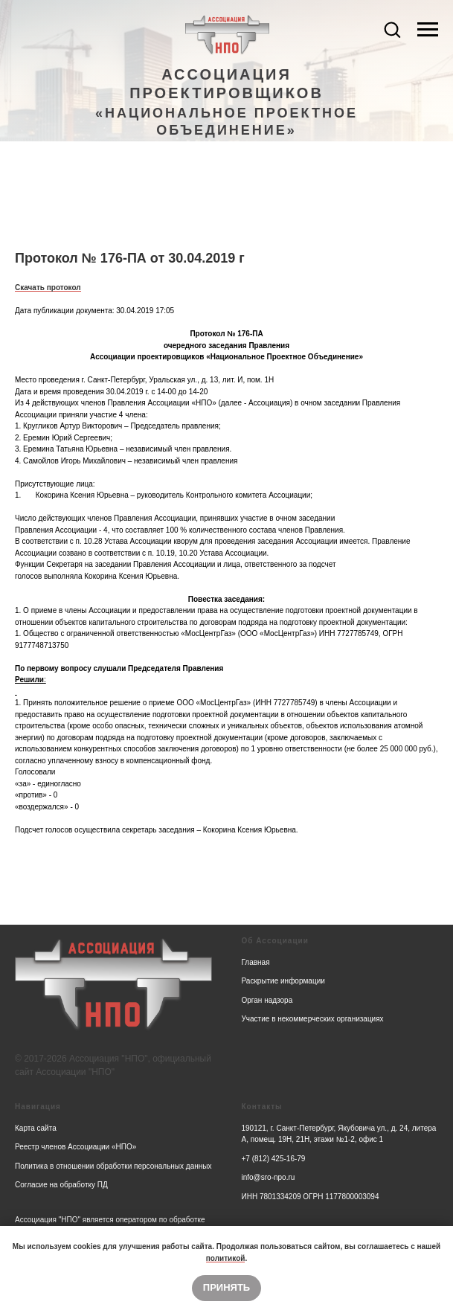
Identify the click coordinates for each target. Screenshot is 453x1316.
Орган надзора (267, 1000)
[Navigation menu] (427, 29)
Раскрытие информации (283, 981)
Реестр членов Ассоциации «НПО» (75, 1147)
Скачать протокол (48, 287)
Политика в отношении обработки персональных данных (113, 1166)
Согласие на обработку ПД (61, 1185)
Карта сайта (36, 1128)
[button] (392, 29)
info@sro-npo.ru (268, 1177)
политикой (225, 1258)
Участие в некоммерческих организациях (313, 1019)
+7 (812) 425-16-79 (274, 1159)
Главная (256, 962)
